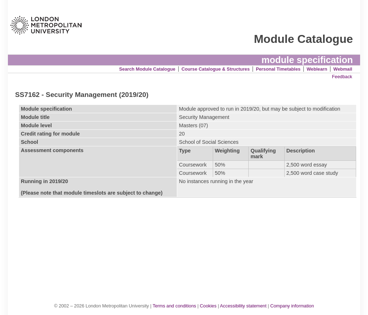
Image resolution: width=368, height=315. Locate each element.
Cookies (208, 306)
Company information (292, 306)
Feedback (342, 76)
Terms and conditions (174, 306)
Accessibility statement (243, 306)
